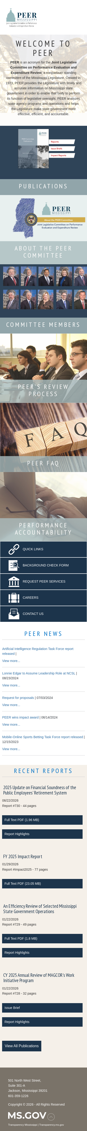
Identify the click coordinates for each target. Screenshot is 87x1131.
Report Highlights (16, 834)
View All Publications (22, 1046)
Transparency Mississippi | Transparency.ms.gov (36, 1124)
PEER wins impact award (20, 717)
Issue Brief (12, 1008)
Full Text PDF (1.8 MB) (20, 938)
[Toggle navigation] (75, 17)
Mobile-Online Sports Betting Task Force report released (42, 737)
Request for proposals (18, 698)
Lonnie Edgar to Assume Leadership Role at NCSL (38, 673)
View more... (11, 661)
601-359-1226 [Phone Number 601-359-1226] (18, 1096)
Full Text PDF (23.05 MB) (22, 883)
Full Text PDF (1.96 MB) (21, 820)
